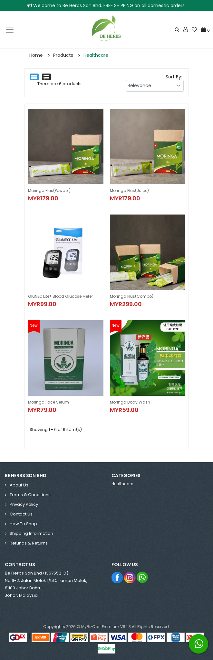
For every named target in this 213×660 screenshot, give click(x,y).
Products (63, 55)
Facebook (117, 577)
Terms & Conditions (30, 495)
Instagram (130, 577)
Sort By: (174, 77)
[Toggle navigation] (10, 30)
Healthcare (95, 55)
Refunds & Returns (29, 543)
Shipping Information (31, 533)
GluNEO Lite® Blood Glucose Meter (60, 296)
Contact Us (21, 514)
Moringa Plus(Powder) (49, 190)
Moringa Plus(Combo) (131, 296)
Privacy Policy (24, 504)
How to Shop (23, 524)
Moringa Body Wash (130, 402)
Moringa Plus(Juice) (129, 190)
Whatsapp (143, 577)
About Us (19, 485)
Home (36, 55)
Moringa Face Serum (48, 402)
